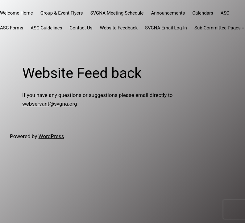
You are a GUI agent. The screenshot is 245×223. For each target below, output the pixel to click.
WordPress (51, 136)
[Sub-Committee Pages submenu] (243, 27)
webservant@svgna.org (49, 104)
